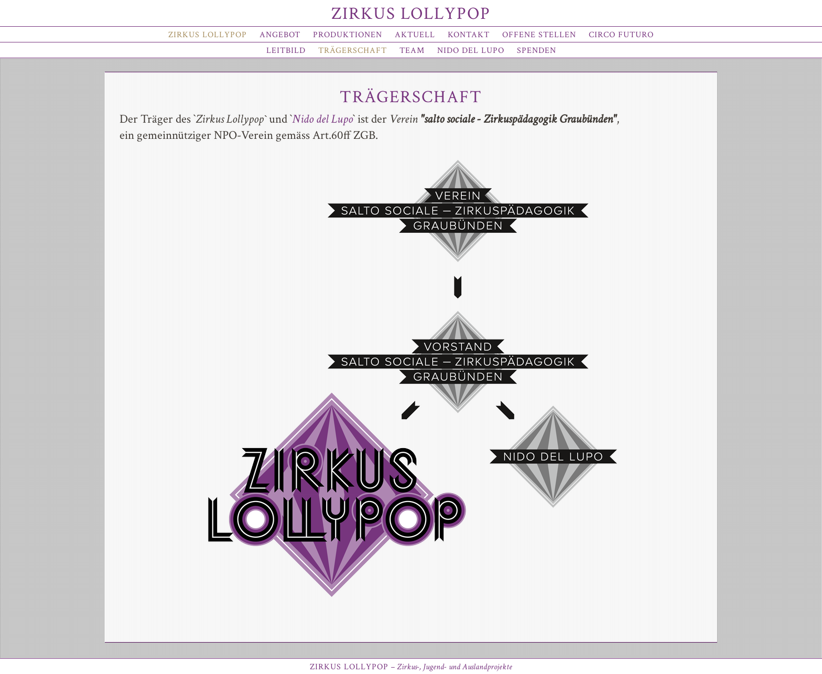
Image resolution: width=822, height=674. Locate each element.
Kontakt (469, 34)
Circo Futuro (621, 34)
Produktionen (347, 34)
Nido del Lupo (470, 50)
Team (412, 50)
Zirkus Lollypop (411, 14)
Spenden (536, 50)
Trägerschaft (352, 50)
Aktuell (415, 34)
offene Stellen (539, 34)
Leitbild (286, 50)
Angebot (279, 34)
